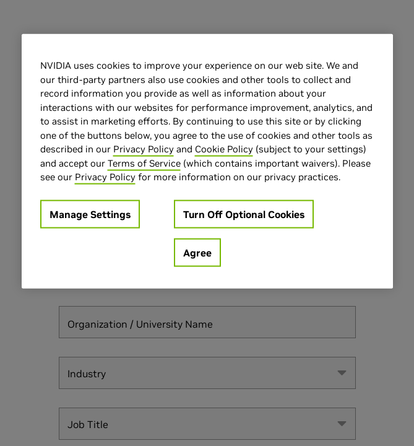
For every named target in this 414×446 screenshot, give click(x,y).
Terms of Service (144, 162)
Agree (197, 252)
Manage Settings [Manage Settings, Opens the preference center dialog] (90, 214)
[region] (207, 161)
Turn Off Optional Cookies (243, 214)
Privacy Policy (143, 149)
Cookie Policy (224, 149)
